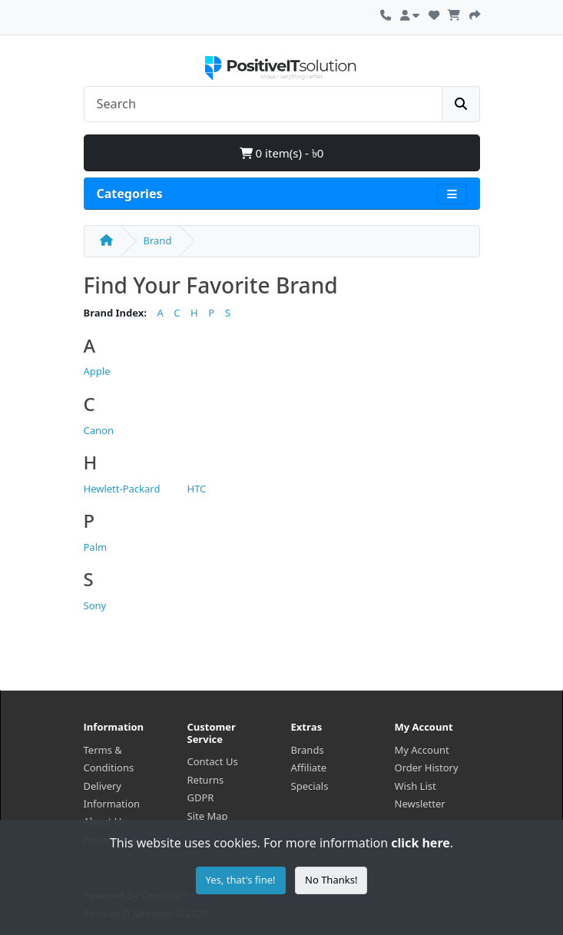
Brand (158, 240)
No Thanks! (331, 880)
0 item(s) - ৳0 (282, 153)
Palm (96, 547)
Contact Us (212, 761)
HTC (197, 489)
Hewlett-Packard (122, 489)
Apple (97, 371)
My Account (422, 750)
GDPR (200, 797)
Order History (427, 767)
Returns (205, 780)
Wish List (415, 786)
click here (420, 842)
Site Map (207, 816)
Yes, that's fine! (241, 880)
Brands (307, 750)
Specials (310, 786)
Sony (95, 605)
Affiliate (309, 767)
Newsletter (420, 804)
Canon (99, 430)
